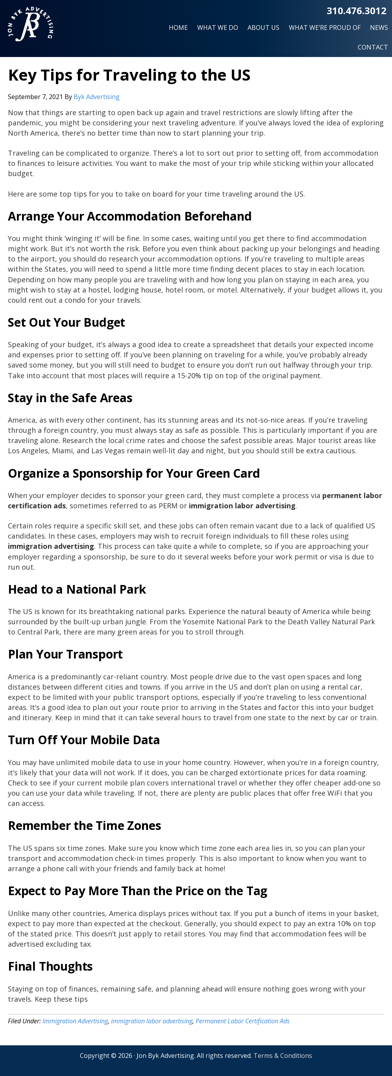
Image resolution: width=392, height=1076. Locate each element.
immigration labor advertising (151, 1021)
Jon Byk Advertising (30, 27)
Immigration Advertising (75, 1021)
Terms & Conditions (282, 1055)
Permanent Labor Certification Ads (243, 1021)
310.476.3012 (356, 10)
